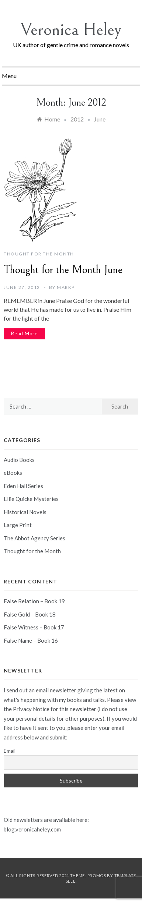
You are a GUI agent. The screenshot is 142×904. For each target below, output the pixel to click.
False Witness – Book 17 (34, 627)
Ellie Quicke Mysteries (31, 498)
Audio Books (19, 459)
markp (66, 287)
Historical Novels (25, 512)
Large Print (18, 525)
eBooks (13, 472)
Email (9, 751)
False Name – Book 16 (31, 640)
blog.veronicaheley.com (32, 829)
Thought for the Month (39, 254)
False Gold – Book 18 (30, 614)
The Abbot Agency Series (34, 538)
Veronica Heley (71, 30)
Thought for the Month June (63, 269)
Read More (24, 333)
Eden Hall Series (23, 486)
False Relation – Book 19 (34, 601)
